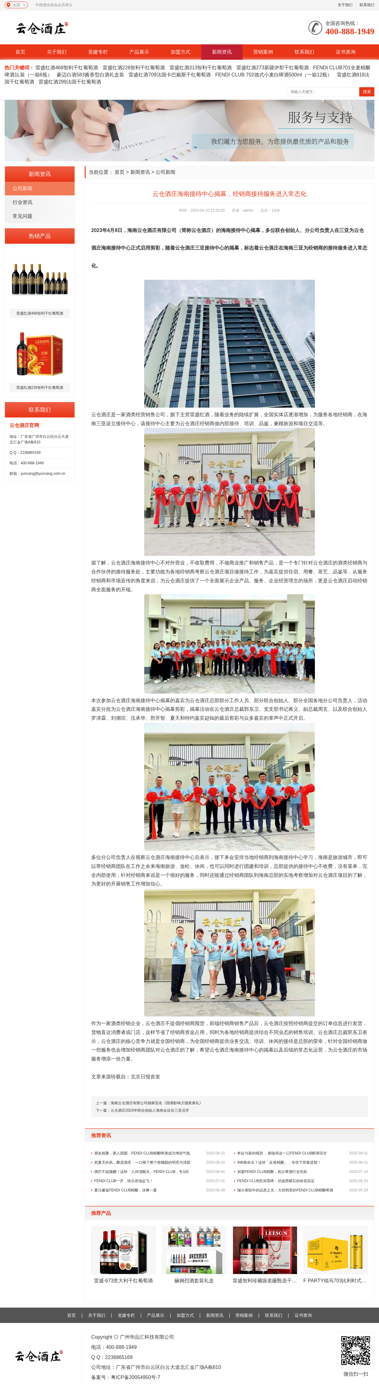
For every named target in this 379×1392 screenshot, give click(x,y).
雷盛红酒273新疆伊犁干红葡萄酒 (272, 67)
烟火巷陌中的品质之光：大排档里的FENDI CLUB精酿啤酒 (302, 1190)
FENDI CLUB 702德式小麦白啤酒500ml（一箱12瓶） (273, 74)
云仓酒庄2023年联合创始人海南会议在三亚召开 (150, 1110)
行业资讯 (22, 202)
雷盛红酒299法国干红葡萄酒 (70, 81)
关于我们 (345, 5)
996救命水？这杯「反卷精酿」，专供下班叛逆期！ (302, 1162)
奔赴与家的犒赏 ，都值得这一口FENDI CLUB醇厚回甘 (302, 1153)
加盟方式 (180, 52)
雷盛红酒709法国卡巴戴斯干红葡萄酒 (169, 74)
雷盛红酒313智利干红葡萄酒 (200, 67)
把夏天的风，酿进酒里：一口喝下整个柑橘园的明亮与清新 (159, 1162)
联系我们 (367, 5)
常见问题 (22, 216)
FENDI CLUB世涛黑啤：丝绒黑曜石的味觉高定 (302, 1181)
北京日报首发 (145, 1076)
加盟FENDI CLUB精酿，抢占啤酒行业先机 (302, 1171)
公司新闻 (22, 188)
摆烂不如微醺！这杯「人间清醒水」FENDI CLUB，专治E (159, 1171)
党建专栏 (98, 52)
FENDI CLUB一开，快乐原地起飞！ (159, 1181)
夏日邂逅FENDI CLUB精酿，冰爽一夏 (159, 1190)
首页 (20, 52)
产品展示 (139, 52)
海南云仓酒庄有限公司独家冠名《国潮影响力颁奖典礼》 (157, 1103)
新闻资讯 (222, 52)
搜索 (367, 91)
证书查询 (346, 52)
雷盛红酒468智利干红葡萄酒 (66, 67)
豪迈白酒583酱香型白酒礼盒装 (90, 74)
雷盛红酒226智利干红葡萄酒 (134, 67)
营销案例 (263, 52)
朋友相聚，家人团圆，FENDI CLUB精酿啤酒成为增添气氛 (159, 1153)
